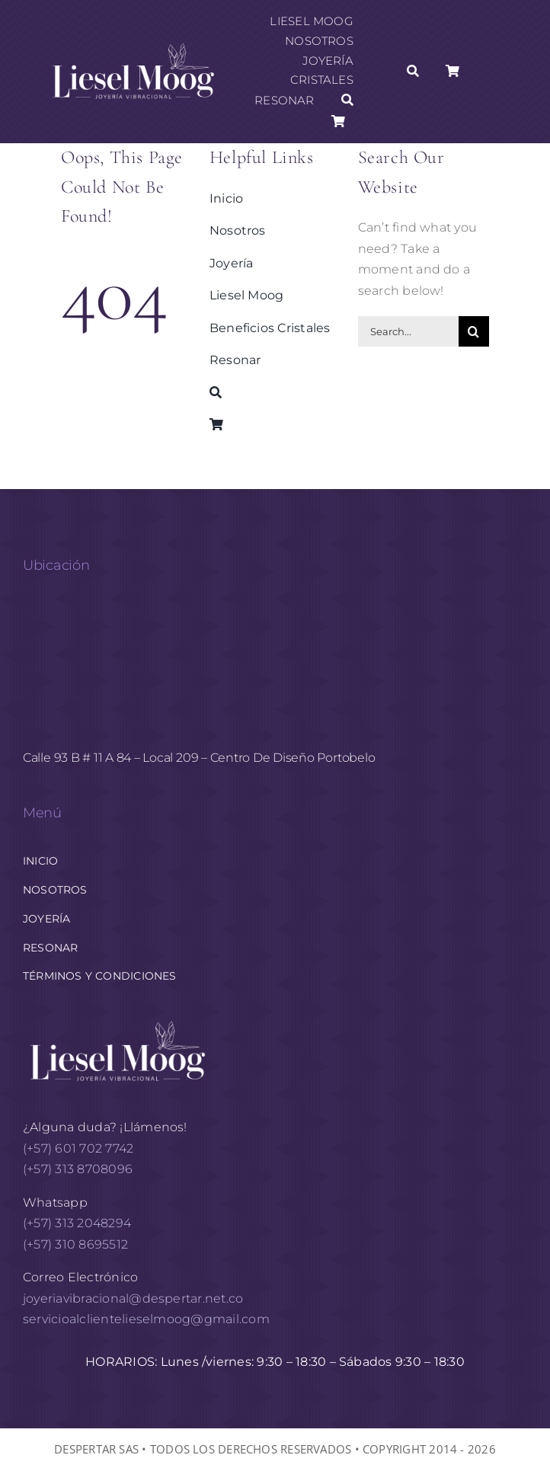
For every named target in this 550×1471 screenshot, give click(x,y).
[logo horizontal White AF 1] (118, 1019)
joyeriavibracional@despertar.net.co (133, 1298)
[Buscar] (347, 100)
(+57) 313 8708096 (79, 1169)
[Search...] (408, 331)
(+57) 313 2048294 (77, 1223)
